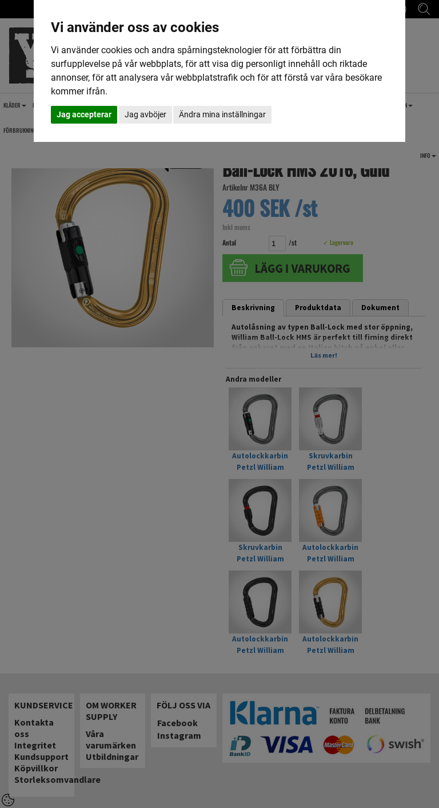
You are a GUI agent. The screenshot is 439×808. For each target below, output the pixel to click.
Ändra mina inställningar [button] (222, 114)
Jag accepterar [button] (84, 114)
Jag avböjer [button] (145, 114)
